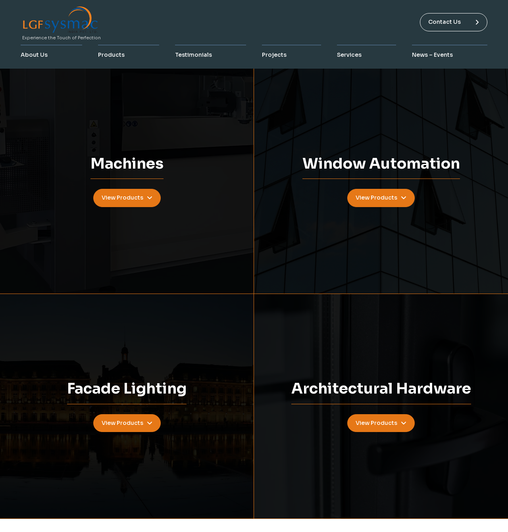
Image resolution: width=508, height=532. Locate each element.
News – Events (432, 54)
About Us (34, 54)
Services (349, 54)
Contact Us (453, 21)
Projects (274, 54)
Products (111, 54)
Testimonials (193, 54)
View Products (127, 197)
